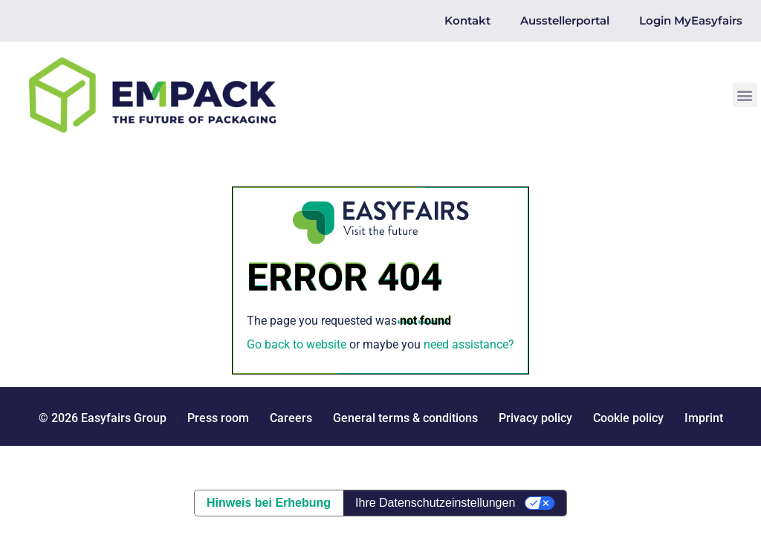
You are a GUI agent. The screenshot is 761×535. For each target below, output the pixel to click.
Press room (216, 418)
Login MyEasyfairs (690, 20)
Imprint (703, 418)
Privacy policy (535, 418)
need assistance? (469, 344)
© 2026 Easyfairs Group (102, 418)
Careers (291, 418)
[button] (745, 94)
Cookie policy (628, 418)
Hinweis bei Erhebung (269, 502)
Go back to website (296, 344)
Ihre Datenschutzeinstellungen (435, 502)
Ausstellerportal (564, 20)
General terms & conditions (405, 418)
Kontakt (467, 20)
